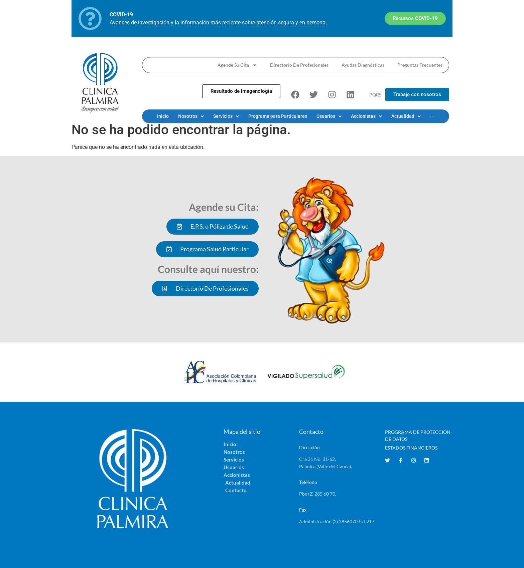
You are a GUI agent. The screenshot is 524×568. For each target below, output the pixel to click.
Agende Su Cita (237, 65)
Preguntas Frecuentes (419, 65)
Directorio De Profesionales (299, 65)
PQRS (375, 94)
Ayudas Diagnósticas (363, 65)
